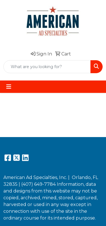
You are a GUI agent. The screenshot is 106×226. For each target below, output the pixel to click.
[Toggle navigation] (9, 87)
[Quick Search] (47, 66)
